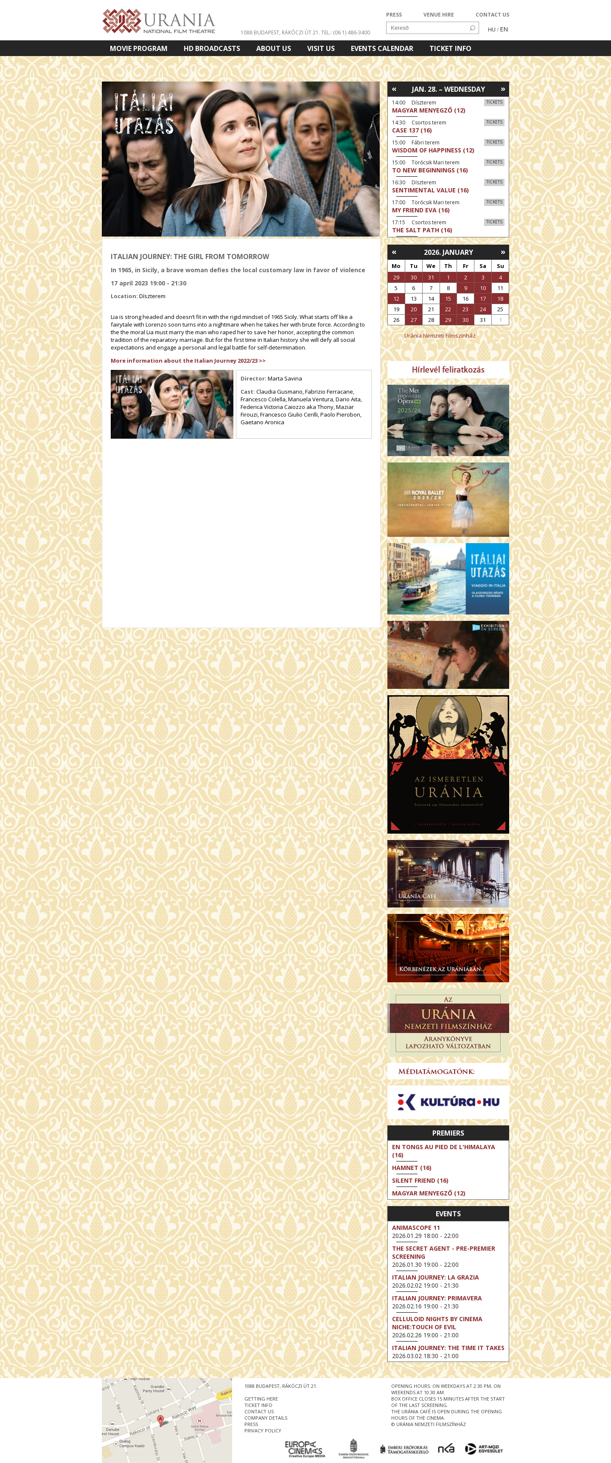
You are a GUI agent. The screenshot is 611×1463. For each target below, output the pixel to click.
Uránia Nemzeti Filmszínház (440, 335)
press (251, 1424)
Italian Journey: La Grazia (435, 1277)
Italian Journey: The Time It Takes (448, 1348)
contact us (259, 1411)
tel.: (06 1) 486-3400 (345, 32)
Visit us (321, 48)
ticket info (258, 1405)
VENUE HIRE (438, 14)
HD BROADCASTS (212, 48)
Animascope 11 (416, 1227)
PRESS (394, 14)
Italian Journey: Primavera (437, 1298)
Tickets (494, 102)
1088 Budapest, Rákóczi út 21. (280, 32)
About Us (273, 48)
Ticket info (450, 48)
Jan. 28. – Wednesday (448, 89)
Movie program (139, 48)
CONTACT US (492, 14)
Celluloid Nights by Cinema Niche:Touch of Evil (437, 1323)
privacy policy (262, 1430)
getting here (261, 1398)
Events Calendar (382, 48)
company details (265, 1418)
